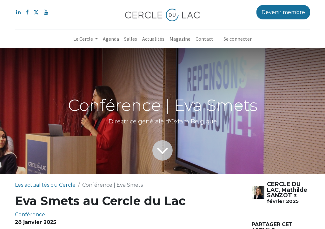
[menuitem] (111, 38)
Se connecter (237, 39)
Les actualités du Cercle (45, 185)
